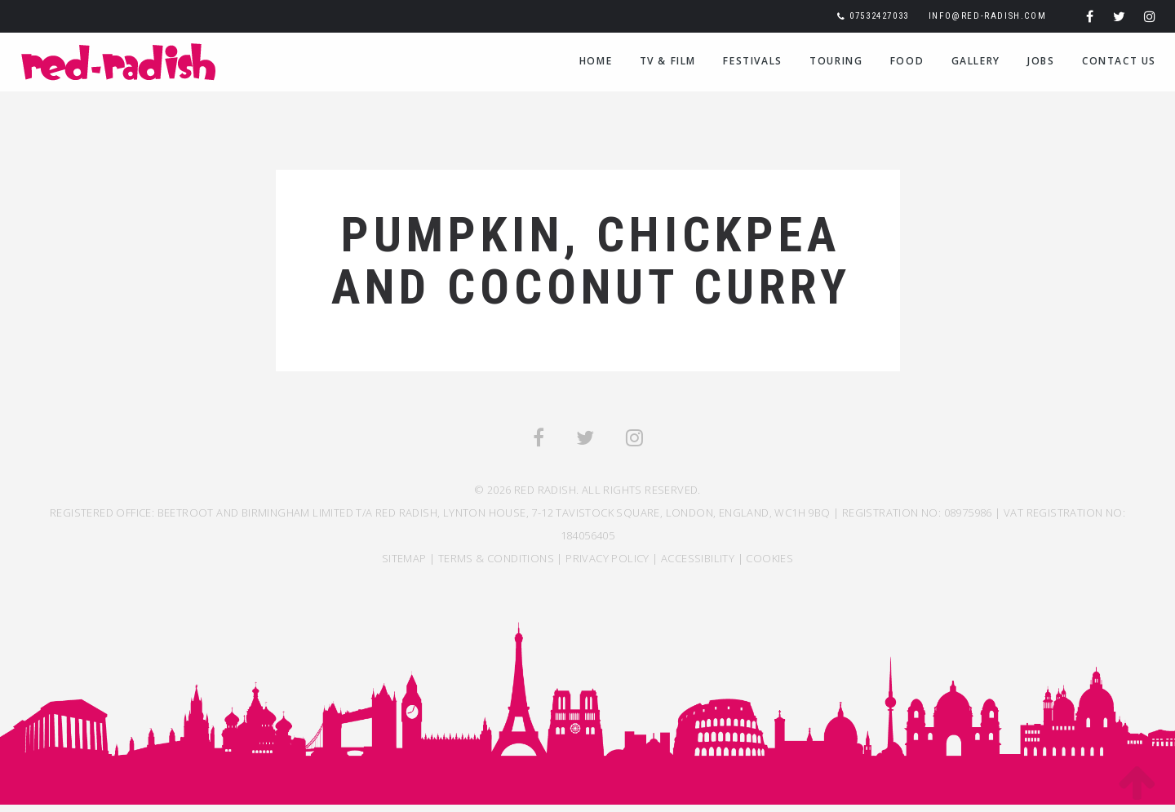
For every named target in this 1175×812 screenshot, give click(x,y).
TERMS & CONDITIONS (496, 558)
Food (907, 61)
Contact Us (1119, 61)
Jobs (1040, 61)
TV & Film (668, 61)
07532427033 (879, 16)
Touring (835, 61)
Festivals (752, 61)
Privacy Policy (607, 558)
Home (595, 61)
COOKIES (769, 558)
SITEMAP (404, 558)
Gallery (975, 61)
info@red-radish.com (987, 16)
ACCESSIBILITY (697, 558)
